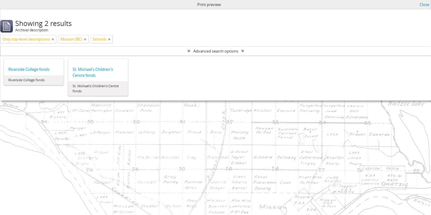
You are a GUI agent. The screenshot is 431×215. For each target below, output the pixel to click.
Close (424, 4)
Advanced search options (215, 51)
